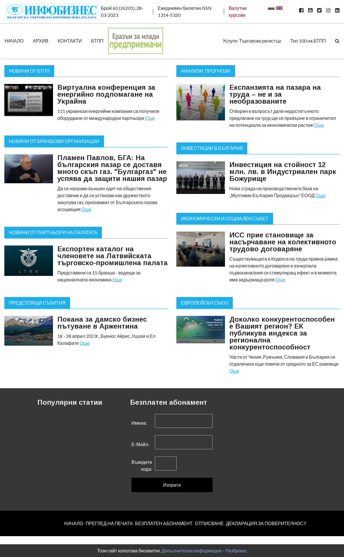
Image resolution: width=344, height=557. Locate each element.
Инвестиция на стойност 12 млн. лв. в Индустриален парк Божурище (282, 171)
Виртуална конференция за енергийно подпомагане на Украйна (106, 94)
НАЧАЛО (14, 40)
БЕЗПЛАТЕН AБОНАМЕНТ (163, 523)
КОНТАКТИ (70, 40)
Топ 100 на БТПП (308, 40)
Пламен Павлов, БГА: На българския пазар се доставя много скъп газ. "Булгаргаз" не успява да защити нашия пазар (112, 168)
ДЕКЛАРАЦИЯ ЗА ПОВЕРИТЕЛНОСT (266, 523)
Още (150, 118)
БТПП (97, 40)
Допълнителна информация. (192, 550)
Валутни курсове (238, 11)
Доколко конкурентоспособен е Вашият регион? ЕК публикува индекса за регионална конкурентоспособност (282, 333)
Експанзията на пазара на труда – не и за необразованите (275, 94)
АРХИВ (40, 40)
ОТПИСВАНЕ (209, 523)
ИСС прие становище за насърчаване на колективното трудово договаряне (282, 242)
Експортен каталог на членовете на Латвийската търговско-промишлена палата (112, 256)
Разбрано (236, 550)
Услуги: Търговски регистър (252, 40)
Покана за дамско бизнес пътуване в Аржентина (102, 322)
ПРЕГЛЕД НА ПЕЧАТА (109, 523)
